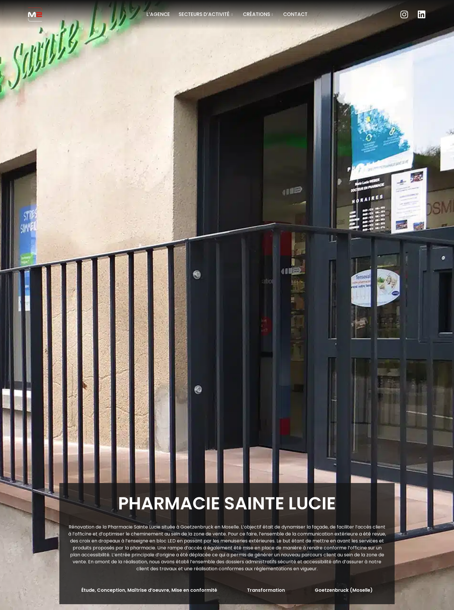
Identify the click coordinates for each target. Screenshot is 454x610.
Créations (258, 14)
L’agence (158, 14)
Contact (295, 14)
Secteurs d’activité (206, 14)
